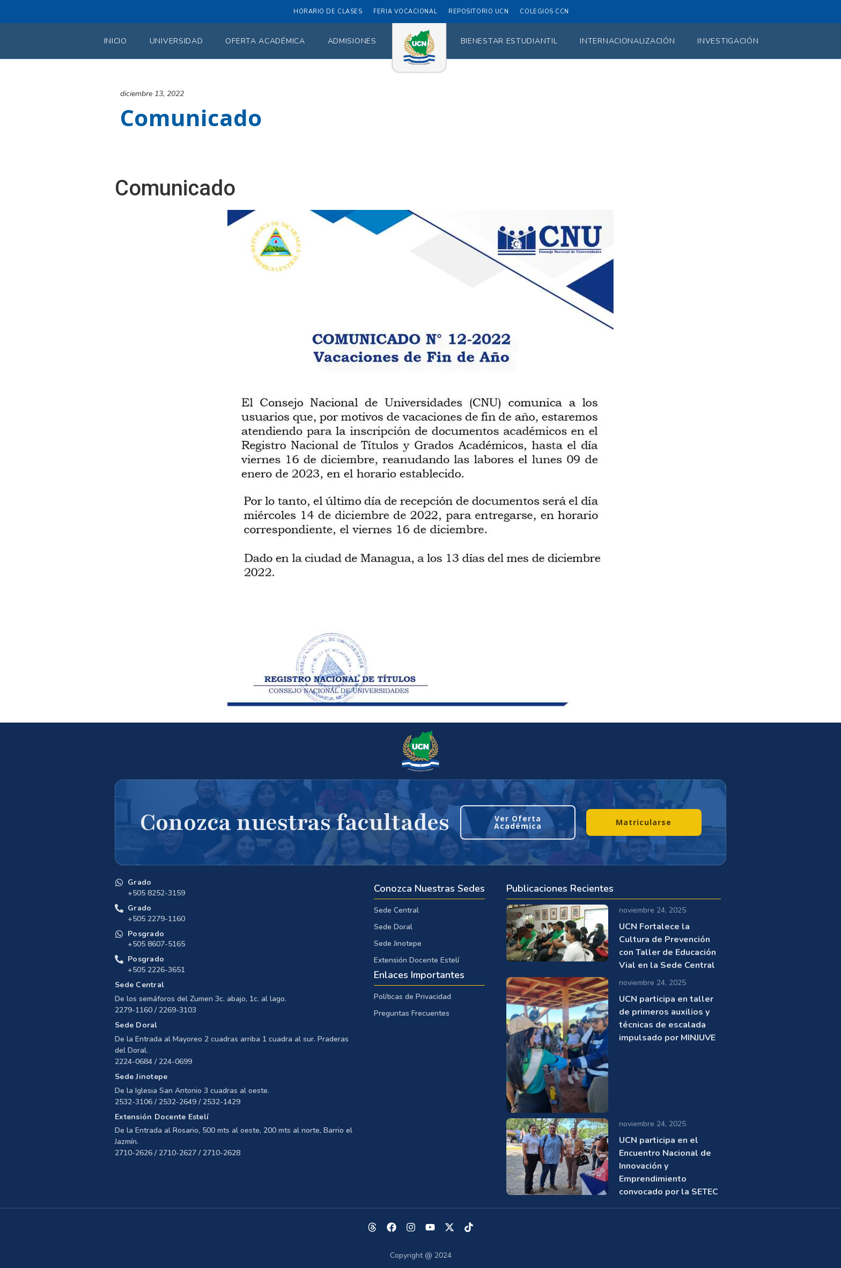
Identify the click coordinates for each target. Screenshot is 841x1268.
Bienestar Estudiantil (509, 41)
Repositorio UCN (478, 11)
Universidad (176, 41)
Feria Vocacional (405, 11)
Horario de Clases (327, 11)
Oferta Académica (265, 41)
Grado (139, 882)
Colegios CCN (544, 11)
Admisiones (352, 41)
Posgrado (146, 934)
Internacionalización (627, 41)
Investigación (727, 41)
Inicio (115, 41)
